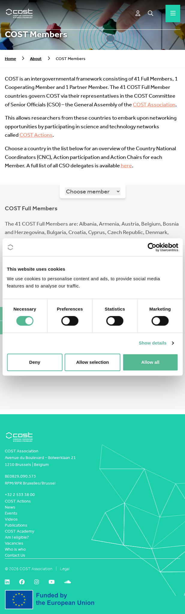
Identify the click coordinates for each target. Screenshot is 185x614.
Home (10, 58)
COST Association (154, 105)
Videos (11, 519)
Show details (153, 342)
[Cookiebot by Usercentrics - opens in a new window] (152, 247)
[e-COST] (138, 13)
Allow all (150, 362)
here (126, 166)
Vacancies (14, 543)
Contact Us (15, 555)
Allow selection (92, 362)
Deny (34, 362)
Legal (65, 568)
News (10, 507)
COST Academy (19, 531)
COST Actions (35, 135)
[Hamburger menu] (173, 13)
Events (11, 513)
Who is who (15, 549)
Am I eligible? (17, 537)
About (36, 58)
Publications (16, 525)
